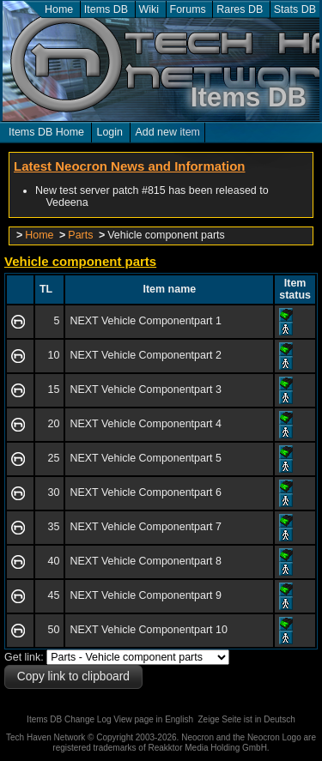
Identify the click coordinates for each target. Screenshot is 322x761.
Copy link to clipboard (73, 676)
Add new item (167, 132)
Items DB (106, 9)
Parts (80, 235)
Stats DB (295, 9)
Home (59, 9)
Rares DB (239, 9)
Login (109, 132)
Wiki (149, 9)
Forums (188, 9)
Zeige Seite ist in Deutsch (246, 719)
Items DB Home (46, 132)
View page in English (153, 719)
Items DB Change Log (69, 719)
